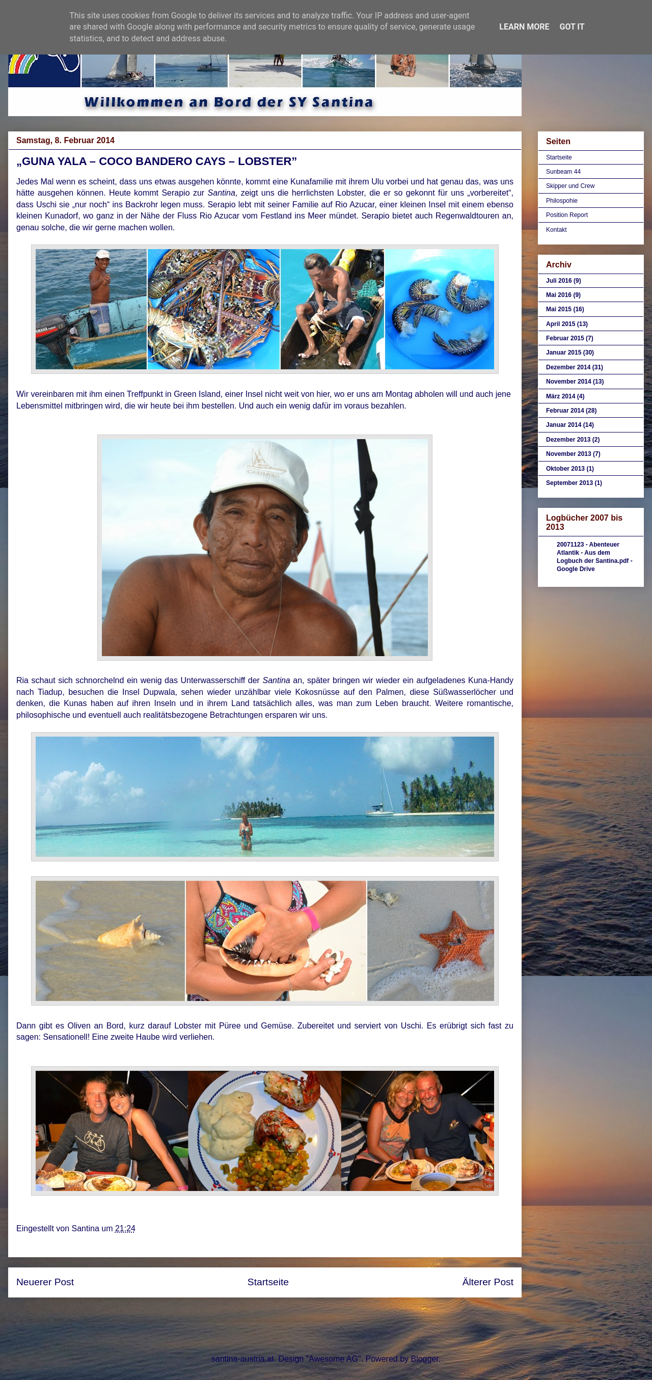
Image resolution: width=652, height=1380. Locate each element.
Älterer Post (488, 1282)
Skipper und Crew (570, 186)
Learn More (524, 27)
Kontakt (556, 229)
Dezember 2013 (568, 439)
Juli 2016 (559, 280)
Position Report (567, 215)
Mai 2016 (559, 295)
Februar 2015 (565, 338)
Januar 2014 (563, 424)
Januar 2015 (563, 352)
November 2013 (568, 453)
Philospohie (562, 200)
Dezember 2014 (568, 367)
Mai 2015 (559, 309)
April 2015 (560, 324)
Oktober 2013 (565, 468)
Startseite (268, 1282)
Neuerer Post (45, 1282)
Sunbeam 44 (563, 171)
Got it (571, 27)
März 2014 (560, 396)
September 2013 (569, 482)
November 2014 (568, 381)
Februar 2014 (565, 410)
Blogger (424, 1359)
